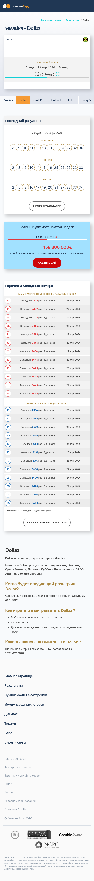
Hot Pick (56, 100)
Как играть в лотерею (18, 767)
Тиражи (10, 723)
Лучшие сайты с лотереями (25, 695)
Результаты (72, 20)
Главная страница (51, 20)
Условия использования (20, 801)
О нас (8, 784)
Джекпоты (12, 714)
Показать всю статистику (47, 522)
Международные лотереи (24, 704)
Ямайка (8, 100)
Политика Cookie (15, 809)
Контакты (10, 792)
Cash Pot (39, 100)
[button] (88, 6)
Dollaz (23, 100)
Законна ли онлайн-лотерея (22, 775)
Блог (8, 733)
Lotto (71, 100)
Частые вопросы (15, 758)
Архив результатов (47, 206)
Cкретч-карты (15, 742)
